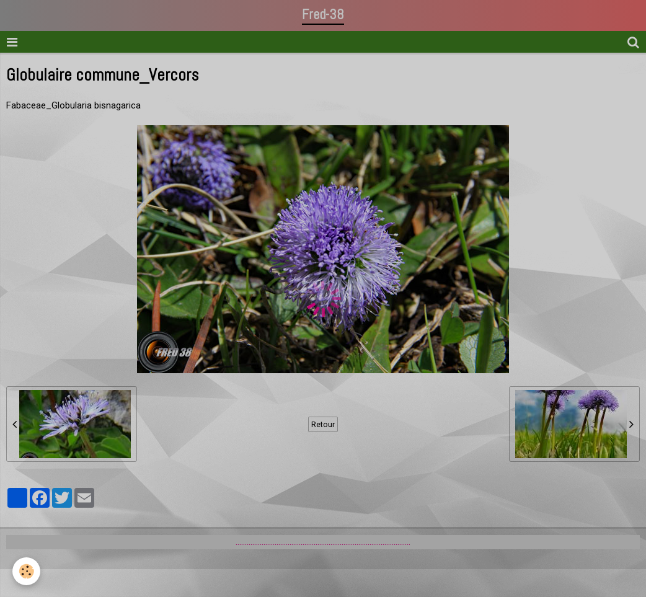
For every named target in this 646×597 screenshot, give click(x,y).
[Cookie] (26, 571)
